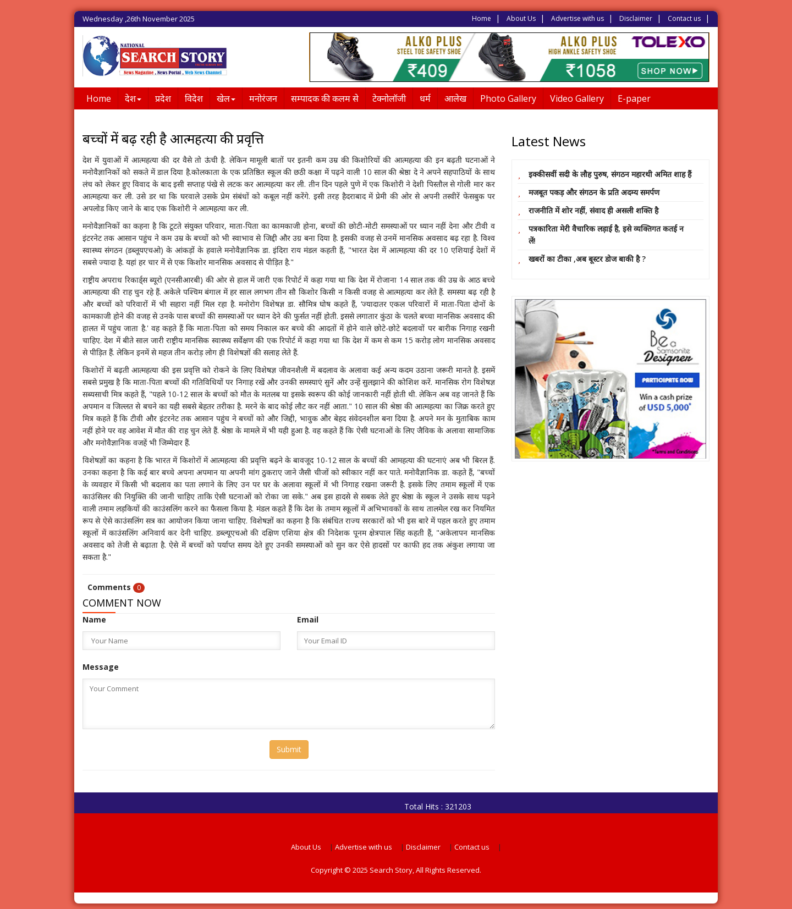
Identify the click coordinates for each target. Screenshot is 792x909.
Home (481, 18)
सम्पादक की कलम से (325, 98)
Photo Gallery (508, 98)
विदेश (194, 98)
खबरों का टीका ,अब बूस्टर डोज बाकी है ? (587, 259)
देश (133, 98)
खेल (226, 98)
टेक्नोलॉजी (389, 98)
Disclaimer (635, 18)
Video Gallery (577, 98)
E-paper (634, 98)
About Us (521, 18)
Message (100, 667)
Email (307, 619)
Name (94, 619)
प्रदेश (163, 98)
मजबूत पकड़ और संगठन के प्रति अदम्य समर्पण (594, 192)
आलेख (455, 98)
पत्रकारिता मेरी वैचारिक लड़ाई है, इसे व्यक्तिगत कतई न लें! (606, 234)
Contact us (684, 18)
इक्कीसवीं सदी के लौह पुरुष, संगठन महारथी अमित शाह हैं (610, 174)
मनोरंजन (263, 98)
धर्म (425, 98)
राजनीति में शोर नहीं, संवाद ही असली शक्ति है (593, 210)
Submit (289, 749)
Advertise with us (577, 18)
